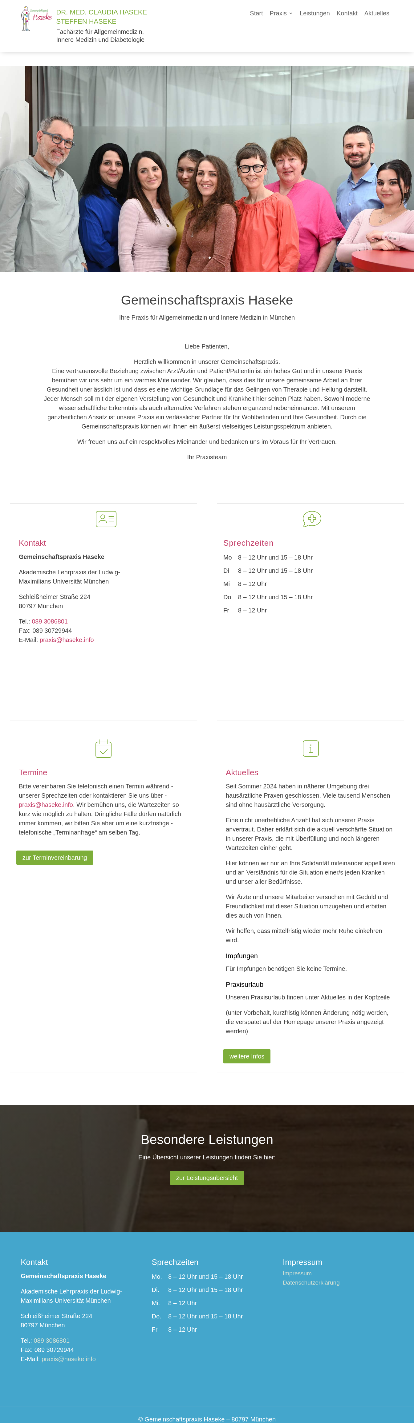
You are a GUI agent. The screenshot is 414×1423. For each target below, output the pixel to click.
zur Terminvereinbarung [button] (54, 843)
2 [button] (210, 244)
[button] (281, 14)
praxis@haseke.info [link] (67, 626)
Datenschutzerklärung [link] (311, 1269)
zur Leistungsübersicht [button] (207, 1164)
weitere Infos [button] (246, 1042)
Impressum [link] (297, 1260)
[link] (37, 29)
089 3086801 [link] (50, 607)
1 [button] (204, 244)
